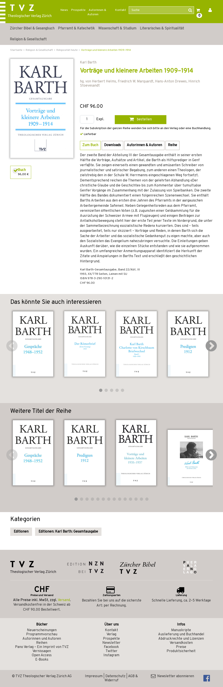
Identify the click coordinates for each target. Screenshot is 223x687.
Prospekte (78, 10)
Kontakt (120, 10)
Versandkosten (181, 643)
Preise (181, 647)
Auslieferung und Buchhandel (181, 634)
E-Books (41, 660)
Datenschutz (115, 676)
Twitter (111, 651)
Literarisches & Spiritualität (162, 28)
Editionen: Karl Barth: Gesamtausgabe (68, 532)
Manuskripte (181, 630)
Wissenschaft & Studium (117, 28)
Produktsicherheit (181, 651)
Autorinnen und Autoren (41, 639)
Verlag (111, 634)
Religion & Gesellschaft (28, 39)
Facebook (111, 647)
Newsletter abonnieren (172, 676)
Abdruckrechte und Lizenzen (181, 639)
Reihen (41, 643)
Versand (64, 600)
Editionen (21, 532)
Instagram (111, 655)
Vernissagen (41, 651)
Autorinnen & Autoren (96, 12)
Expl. (100, 119)
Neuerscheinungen (42, 630)
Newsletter (111, 643)
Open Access (42, 655)
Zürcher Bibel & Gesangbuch (32, 28)
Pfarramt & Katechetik (76, 28)
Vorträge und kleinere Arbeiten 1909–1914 (106, 50)
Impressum (94, 676)
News (64, 10)
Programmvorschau (41, 634)
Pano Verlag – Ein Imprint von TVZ (42, 647)
